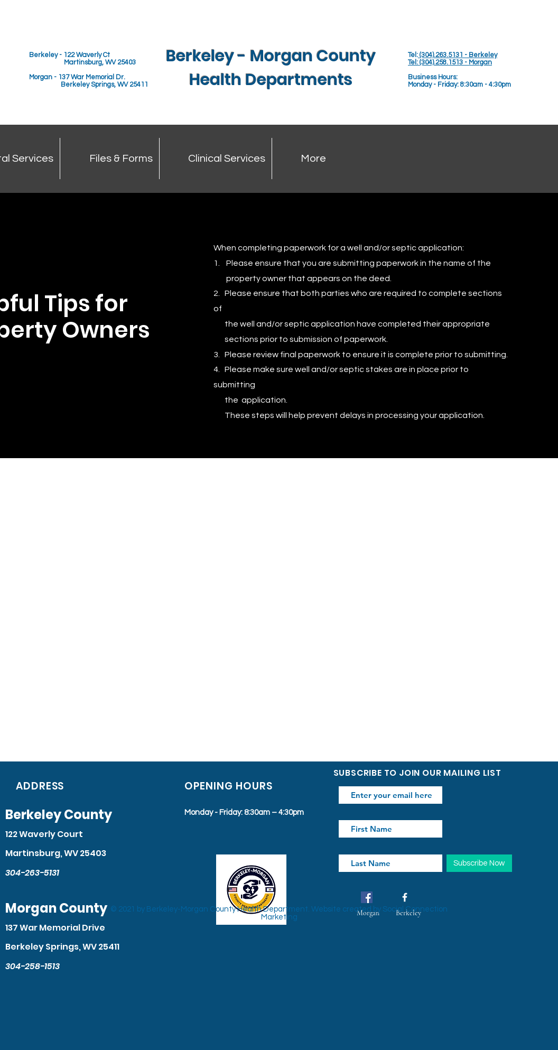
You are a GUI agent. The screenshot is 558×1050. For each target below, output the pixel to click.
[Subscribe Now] (479, 863)
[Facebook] (367, 897)
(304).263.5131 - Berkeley (457, 55)
